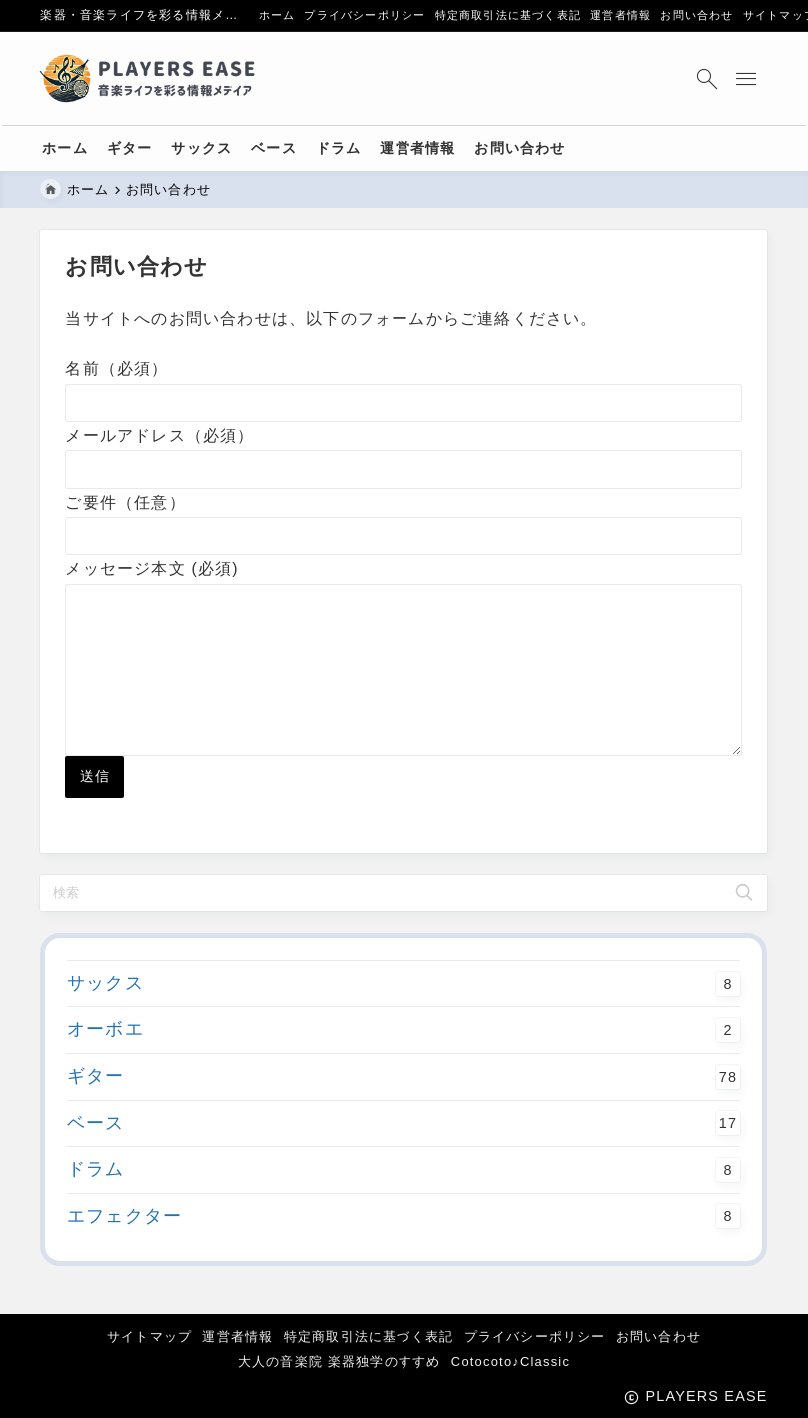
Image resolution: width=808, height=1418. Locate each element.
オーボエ (403, 1063)
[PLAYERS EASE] (151, 79)
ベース (403, 1156)
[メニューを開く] (748, 78)
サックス (403, 1016)
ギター (403, 1109)
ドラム (403, 1202)
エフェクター (403, 1249)
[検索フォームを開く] (705, 78)
